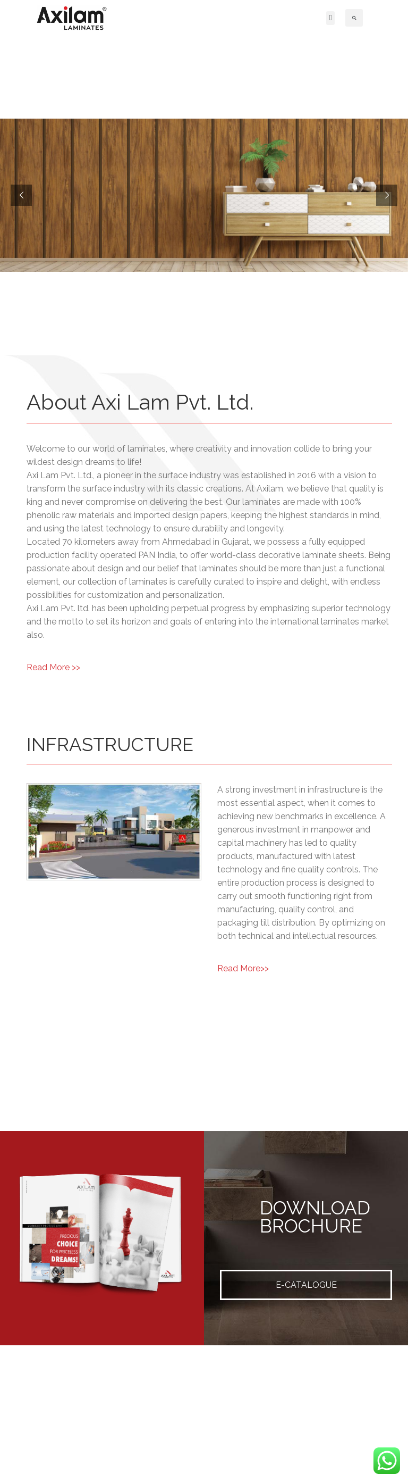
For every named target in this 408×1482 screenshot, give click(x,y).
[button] (330, 18)
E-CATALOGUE (306, 1285)
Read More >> (53, 667)
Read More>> (243, 968)
